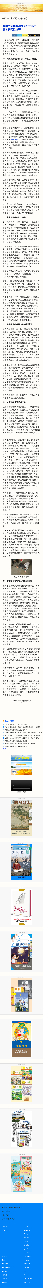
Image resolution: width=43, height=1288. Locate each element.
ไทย (25, 1271)
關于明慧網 (6, 1211)
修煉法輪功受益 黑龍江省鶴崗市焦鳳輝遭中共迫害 (23, 732)
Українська (28, 1278)
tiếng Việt (27, 1282)
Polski (4, 1282)
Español (26, 1245)
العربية (26, 1226)
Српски (26, 1267)
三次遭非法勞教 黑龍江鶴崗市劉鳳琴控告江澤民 (22, 727)
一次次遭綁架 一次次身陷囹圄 (16, 724)
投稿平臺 (5, 1215)
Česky (26, 1234)
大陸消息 (23, 18)
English (26, 1241)
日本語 (4, 1275)
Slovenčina (28, 1264)
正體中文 (5, 1226)
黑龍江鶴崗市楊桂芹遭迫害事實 (16, 730)
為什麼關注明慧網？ (9, 1219)
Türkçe (26, 1275)
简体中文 (5, 1230)
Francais (27, 1252)
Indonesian (6, 1267)
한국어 (4, 1278)
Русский (27, 1260)
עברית (4, 1256)
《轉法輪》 (15, 139)
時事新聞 (12, 18)
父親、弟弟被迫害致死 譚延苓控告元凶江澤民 (22, 738)
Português (27, 1256)
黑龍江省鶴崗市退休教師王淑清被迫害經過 (20, 743)
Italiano (5, 1271)
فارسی (26, 1249)
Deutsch (27, 1238)
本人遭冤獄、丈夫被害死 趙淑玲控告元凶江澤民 (22, 735)
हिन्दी (3, 1260)
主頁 (4, 18)
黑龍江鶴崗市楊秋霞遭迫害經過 (16, 741)
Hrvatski (5, 1264)
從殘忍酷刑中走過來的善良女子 (16, 746)
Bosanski (27, 1230)
